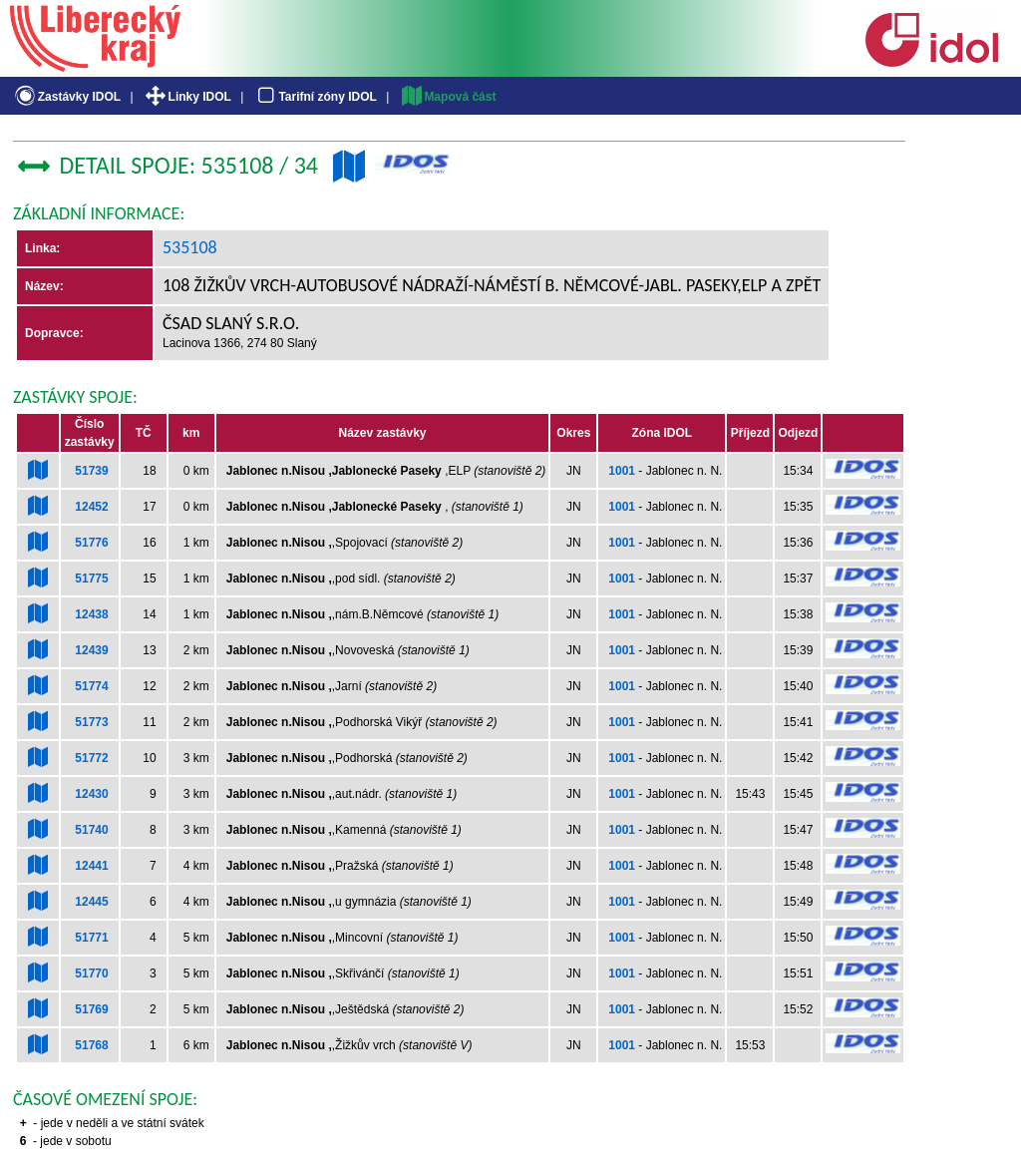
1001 (621, 471)
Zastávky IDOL (66, 97)
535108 (190, 247)
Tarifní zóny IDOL (315, 97)
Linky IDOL (187, 97)
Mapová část (448, 97)
